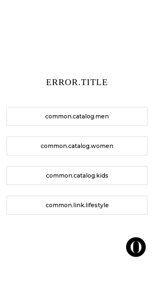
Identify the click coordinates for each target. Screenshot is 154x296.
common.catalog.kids (77, 175)
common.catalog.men (77, 116)
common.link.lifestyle (77, 205)
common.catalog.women (77, 146)
